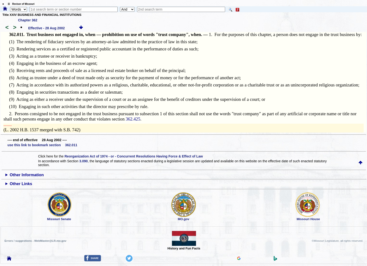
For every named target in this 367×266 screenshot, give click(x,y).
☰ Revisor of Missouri (20, 4)
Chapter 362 (27, 20)
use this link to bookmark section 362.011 (42, 145)
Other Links (21, 183)
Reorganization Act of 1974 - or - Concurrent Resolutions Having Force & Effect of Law (133, 156)
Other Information (27, 175)
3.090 (83, 161)
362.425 (133, 118)
